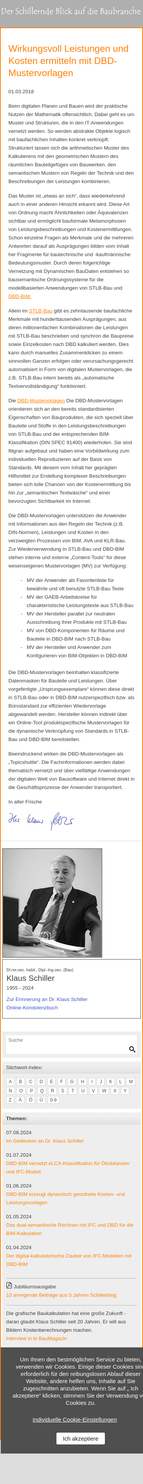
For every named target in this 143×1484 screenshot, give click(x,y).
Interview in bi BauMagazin (36, 1338)
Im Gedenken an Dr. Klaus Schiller (45, 1141)
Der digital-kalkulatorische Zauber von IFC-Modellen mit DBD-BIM (69, 1260)
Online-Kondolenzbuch (32, 1008)
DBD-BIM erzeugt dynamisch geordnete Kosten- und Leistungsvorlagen (65, 1198)
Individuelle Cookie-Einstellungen (75, 1419)
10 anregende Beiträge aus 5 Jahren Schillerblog (61, 1295)
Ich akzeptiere (80, 1438)
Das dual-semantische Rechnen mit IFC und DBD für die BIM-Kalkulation (69, 1229)
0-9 (53, 1100)
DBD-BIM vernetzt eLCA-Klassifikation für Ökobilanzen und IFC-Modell (68, 1167)
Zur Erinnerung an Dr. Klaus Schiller (47, 999)
